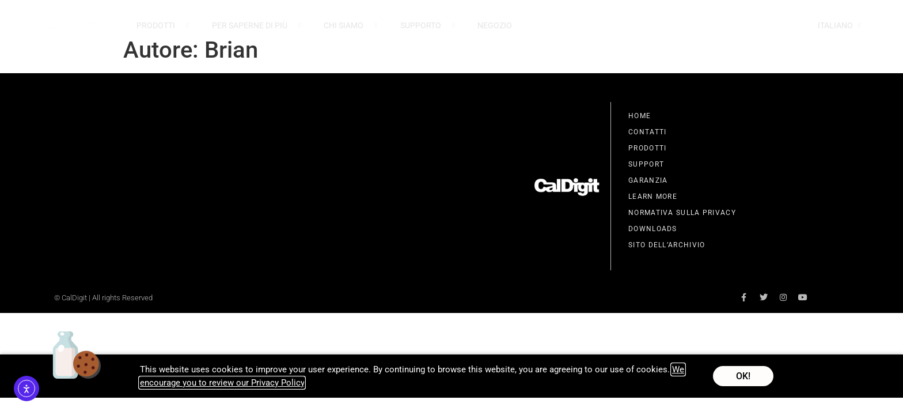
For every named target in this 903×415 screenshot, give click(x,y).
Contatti (647, 132)
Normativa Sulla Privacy (682, 213)
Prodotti (162, 25)
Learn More (652, 197)
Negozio (494, 25)
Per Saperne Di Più (256, 25)
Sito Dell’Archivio (666, 245)
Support (646, 164)
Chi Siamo (350, 25)
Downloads (652, 229)
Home (639, 116)
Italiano (839, 25)
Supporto (427, 25)
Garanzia (647, 180)
